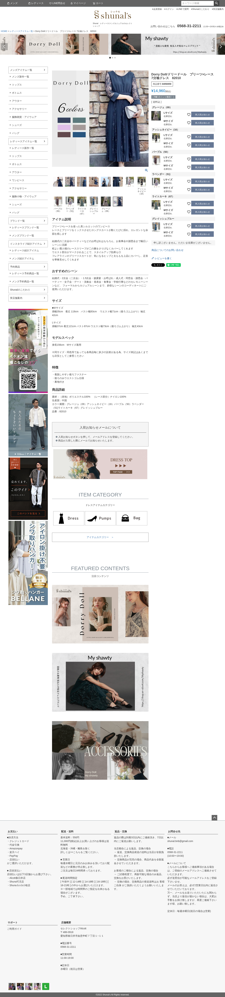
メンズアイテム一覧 (21, 70)
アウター (17, 100)
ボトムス (17, 92)
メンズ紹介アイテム (23, 258)
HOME (4, 31)
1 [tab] (110, 58)
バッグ (15, 133)
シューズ (17, 125)
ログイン (169, 9)
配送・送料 (67, 831)
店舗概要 (66, 922)
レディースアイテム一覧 (21, 31)
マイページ (78, 3)
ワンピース (18, 180)
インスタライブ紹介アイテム (26, 243)
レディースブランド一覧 (25, 227)
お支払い (13, 831)
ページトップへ (214, 818)
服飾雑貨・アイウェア (24, 117)
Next (220, 46)
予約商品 (15, 266)
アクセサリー (19, 109)
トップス (17, 84)
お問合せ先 (174, 831)
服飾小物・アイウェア (24, 196)
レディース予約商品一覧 (25, 273)
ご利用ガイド (14, 928)
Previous (4, 46)
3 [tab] (115, 58)
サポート (13, 922)
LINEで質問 (183, 9)
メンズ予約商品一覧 (23, 281)
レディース (36, 3)
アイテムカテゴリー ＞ (100, 537)
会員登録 (157, 9)
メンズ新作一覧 (20, 76)
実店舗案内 (218, 9)
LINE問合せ (57, 3)
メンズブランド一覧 (23, 235)
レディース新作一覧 (23, 148)
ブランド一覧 (17, 220)
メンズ (12, 3)
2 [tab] (113, 58)
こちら (77, 852)
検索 (216, 3)
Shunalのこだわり (200, 9)
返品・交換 (121, 831)
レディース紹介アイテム (25, 250)
